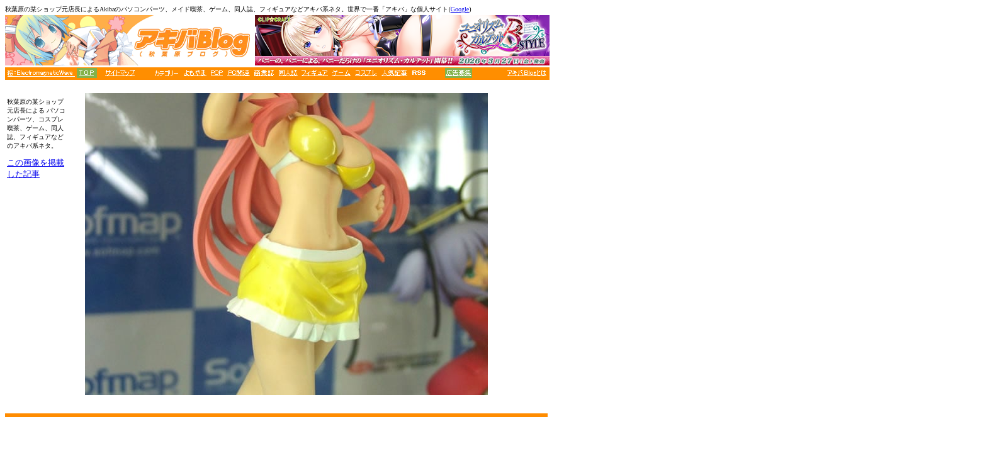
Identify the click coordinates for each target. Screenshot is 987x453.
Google (460, 9)
